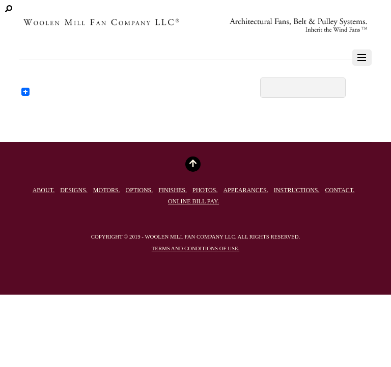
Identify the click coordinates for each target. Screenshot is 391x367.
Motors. (106, 190)
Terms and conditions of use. (195, 248)
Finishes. (172, 190)
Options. (139, 190)
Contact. (339, 190)
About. (43, 190)
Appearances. (245, 190)
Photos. (204, 190)
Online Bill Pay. (193, 201)
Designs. (74, 190)
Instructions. (297, 190)
